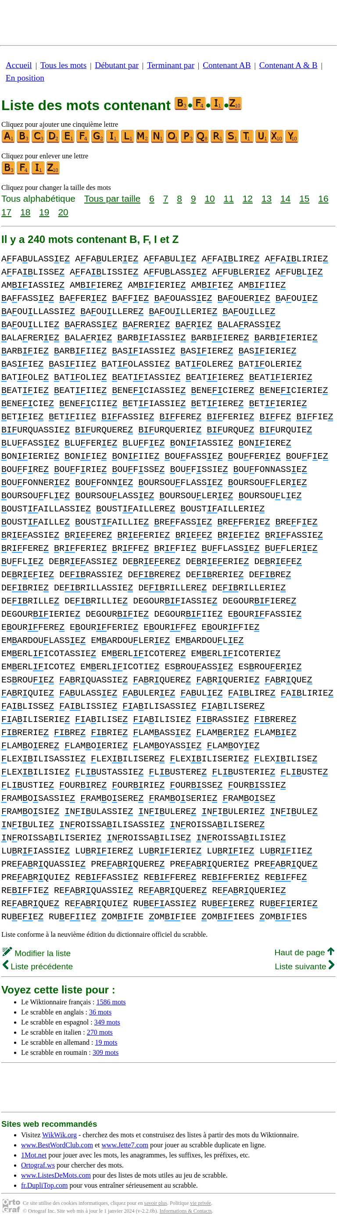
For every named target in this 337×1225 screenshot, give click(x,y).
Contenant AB (227, 65)
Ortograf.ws (38, 1165)
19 (44, 212)
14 (285, 198)
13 (267, 198)
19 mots (106, 1042)
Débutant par (117, 65)
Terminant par (170, 65)
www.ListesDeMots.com (56, 1175)
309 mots (105, 1052)
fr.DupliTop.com (44, 1185)
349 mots (107, 1022)
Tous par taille (112, 198)
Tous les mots (63, 65)
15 (304, 198)
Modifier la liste (37, 953)
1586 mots (110, 1002)
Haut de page (304, 952)
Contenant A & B (288, 65)
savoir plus (155, 1203)
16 (323, 198)
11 (229, 198)
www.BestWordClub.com (57, 1145)
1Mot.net (34, 1155)
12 (248, 198)
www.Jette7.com (124, 1145)
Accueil (19, 65)
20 (63, 212)
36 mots (100, 1012)
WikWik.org (59, 1135)
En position (25, 77)
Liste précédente (38, 966)
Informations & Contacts (185, 1211)
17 (6, 212)
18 (25, 212)
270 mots (100, 1032)
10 (209, 198)
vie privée (200, 1203)
